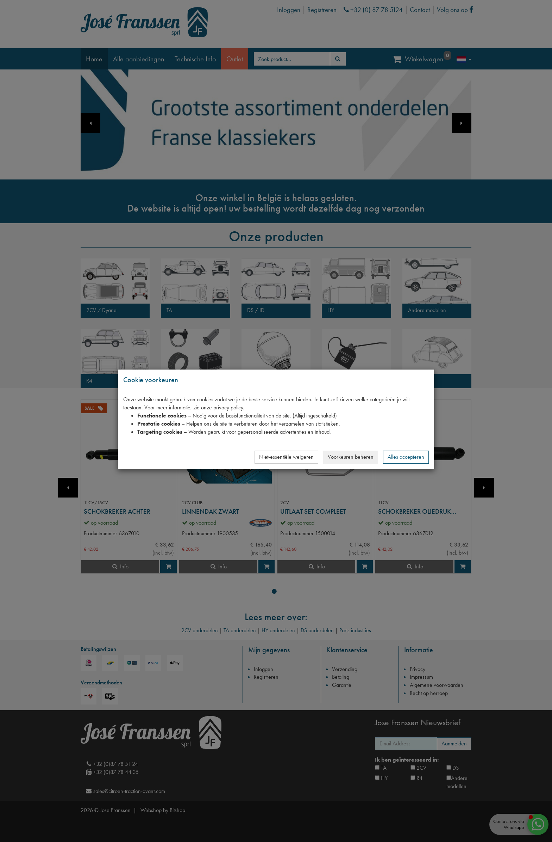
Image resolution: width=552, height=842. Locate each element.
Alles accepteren (406, 456)
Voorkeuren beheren (351, 456)
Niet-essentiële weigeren (286, 456)
